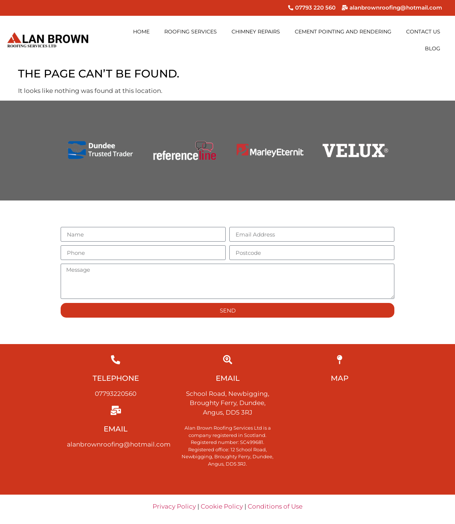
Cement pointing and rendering (343, 31)
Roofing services (190, 31)
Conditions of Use (275, 506)
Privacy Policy (174, 506)
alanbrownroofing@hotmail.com (119, 444)
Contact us (423, 31)
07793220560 (115, 393)
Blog (432, 48)
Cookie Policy (222, 506)
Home (141, 31)
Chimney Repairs (256, 31)
